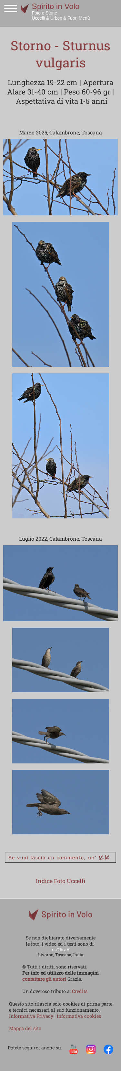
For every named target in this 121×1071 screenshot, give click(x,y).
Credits (79, 991)
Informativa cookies (79, 1016)
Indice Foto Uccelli (61, 881)
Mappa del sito (25, 1028)
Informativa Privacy (32, 1016)
